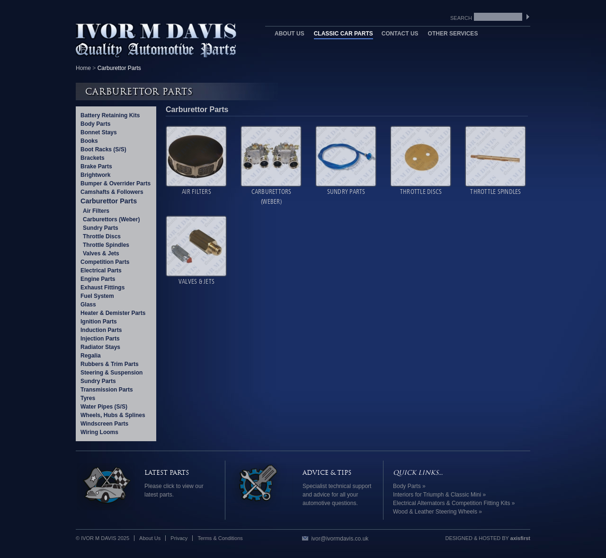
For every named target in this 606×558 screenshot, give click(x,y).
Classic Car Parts (343, 33)
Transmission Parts (106, 389)
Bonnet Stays (98, 132)
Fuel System (97, 296)
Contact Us (400, 33)
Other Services (453, 33)
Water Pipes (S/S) (103, 406)
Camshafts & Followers (111, 192)
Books (89, 141)
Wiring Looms (99, 432)
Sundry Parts (100, 228)
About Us (289, 33)
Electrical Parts (101, 270)
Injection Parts (100, 338)
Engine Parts (97, 279)
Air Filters (96, 211)
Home (83, 68)
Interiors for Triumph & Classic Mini (437, 494)
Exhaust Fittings (102, 287)
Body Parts (95, 124)
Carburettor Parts (108, 201)
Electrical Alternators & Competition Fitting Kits (451, 503)
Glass (88, 304)
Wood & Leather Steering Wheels (435, 511)
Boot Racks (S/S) (103, 149)
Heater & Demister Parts (112, 313)
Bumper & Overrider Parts (115, 183)
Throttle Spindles (106, 245)
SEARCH (529, 17)
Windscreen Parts (104, 423)
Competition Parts (104, 262)
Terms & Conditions (219, 538)
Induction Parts (101, 330)
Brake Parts (96, 166)
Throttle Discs (102, 236)
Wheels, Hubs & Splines (112, 415)
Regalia (90, 355)
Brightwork (95, 175)
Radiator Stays (100, 347)
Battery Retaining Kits (110, 115)
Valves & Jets (101, 253)
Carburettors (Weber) (111, 219)
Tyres (87, 398)
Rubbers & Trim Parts (109, 364)
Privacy (178, 538)
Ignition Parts (98, 321)
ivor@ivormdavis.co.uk (339, 538)
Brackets (92, 158)
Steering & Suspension (111, 372)
